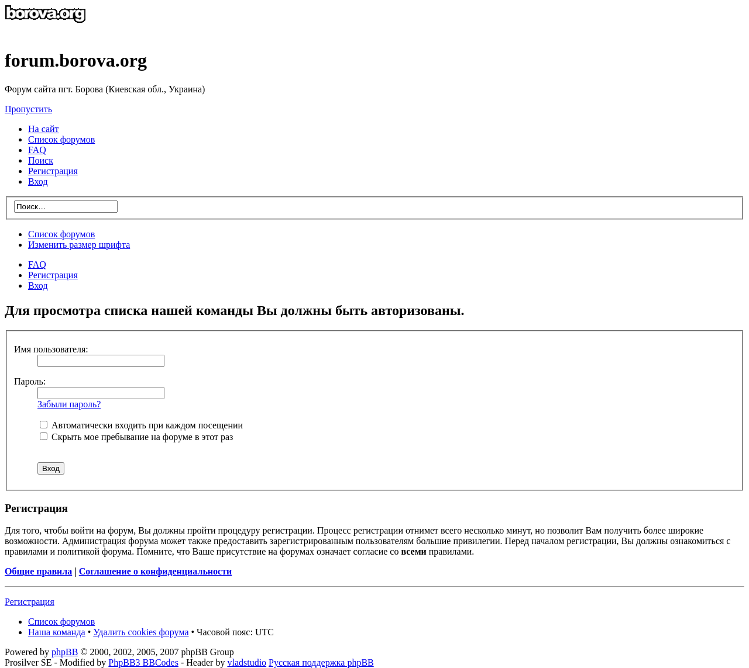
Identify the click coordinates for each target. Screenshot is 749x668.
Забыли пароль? (69, 404)
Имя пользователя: (51, 349)
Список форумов (61, 234)
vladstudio (246, 662)
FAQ (37, 264)
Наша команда (56, 632)
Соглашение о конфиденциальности (155, 571)
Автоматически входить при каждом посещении (141, 425)
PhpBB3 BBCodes (143, 662)
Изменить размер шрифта (79, 245)
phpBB (64, 652)
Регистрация (53, 171)
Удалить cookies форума (140, 632)
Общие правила (38, 571)
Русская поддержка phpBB (321, 662)
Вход (38, 285)
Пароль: (30, 381)
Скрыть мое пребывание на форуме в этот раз (136, 437)
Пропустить (28, 109)
